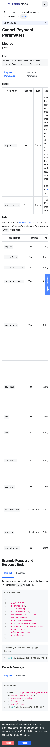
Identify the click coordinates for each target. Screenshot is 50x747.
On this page (10, 23)
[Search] (45, 4)
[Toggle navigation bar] (4, 4)
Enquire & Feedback (48, 284)
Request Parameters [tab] (9, 74)
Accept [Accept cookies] (25, 743)
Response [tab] (20, 573)
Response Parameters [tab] (31, 74)
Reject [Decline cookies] (8, 743)
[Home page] (4, 12)
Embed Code (25, 222)
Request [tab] (8, 573)
